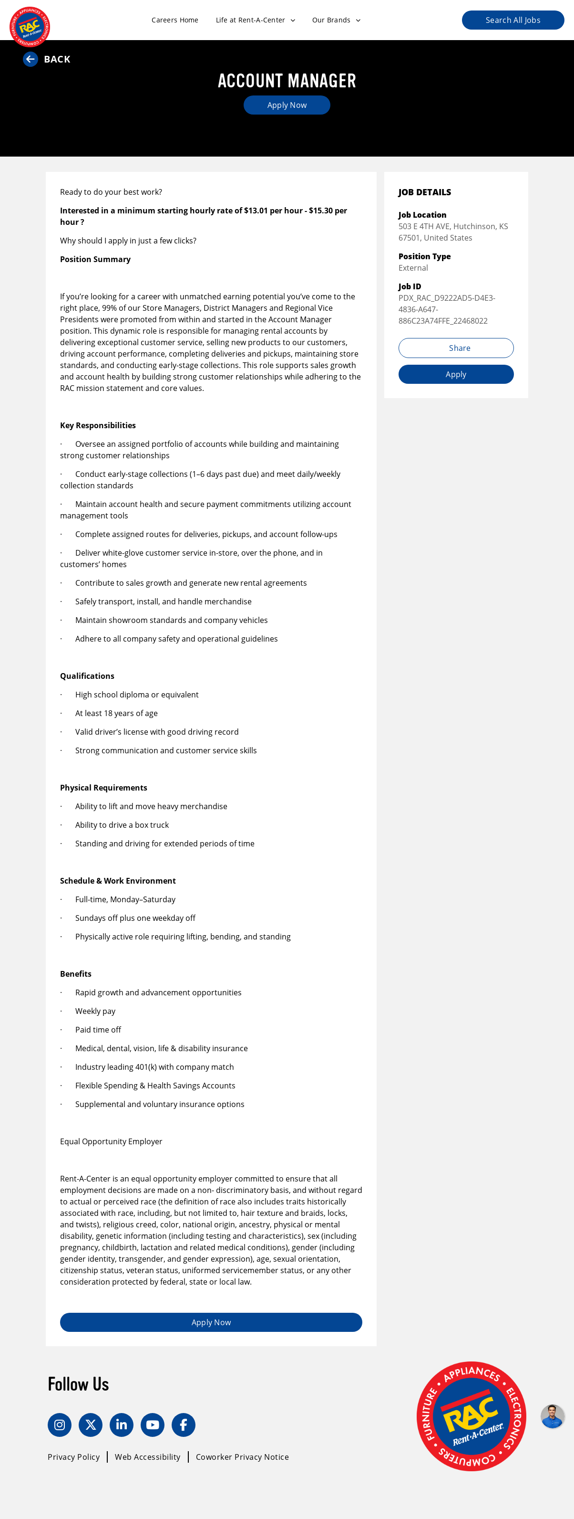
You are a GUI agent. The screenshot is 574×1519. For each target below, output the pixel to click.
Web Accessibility (148, 1457)
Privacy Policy (74, 1457)
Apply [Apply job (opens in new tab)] (456, 374)
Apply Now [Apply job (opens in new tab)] (287, 105)
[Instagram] (60, 1425)
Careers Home (175, 19)
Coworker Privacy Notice (242, 1457)
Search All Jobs (513, 20)
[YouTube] (152, 1425)
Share (456, 348)
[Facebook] (183, 1425)
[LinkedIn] (121, 1425)
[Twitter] (90, 1425)
